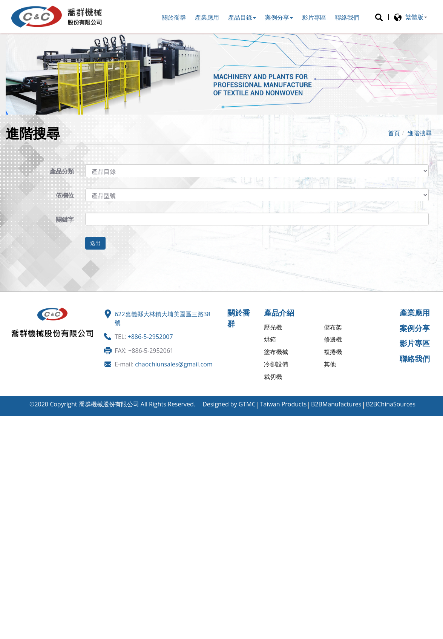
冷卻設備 (276, 364)
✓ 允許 (9, 437)
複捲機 (333, 352)
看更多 (11, 497)
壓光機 (273, 327)
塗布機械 (276, 352)
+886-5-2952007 (150, 337)
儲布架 (333, 327)
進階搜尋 (420, 133)
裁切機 (273, 376)
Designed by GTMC (229, 404)
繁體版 (414, 17)
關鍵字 (65, 219)
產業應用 (207, 17)
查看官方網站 (43, 497)
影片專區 (314, 17)
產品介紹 (279, 313)
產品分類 (62, 171)
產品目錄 (242, 17)
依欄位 (65, 195)
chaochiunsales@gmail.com (173, 364)
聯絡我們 (347, 17)
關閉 (6, 420)
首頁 (394, 133)
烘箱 (270, 339)
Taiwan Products (283, 404)
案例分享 (279, 17)
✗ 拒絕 (8, 446)
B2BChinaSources (390, 404)
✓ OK (138, 634)
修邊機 (333, 339)
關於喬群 (174, 17)
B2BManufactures (336, 404)
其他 (330, 364)
